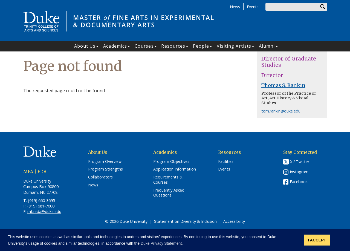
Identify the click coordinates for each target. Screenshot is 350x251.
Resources (173, 46)
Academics (115, 46)
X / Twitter (299, 161)
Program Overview (105, 161)
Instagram (299, 171)
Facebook (299, 181)
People (201, 46)
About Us (85, 46)
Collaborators (100, 177)
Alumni (267, 46)
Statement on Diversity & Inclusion (185, 221)
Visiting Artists (234, 46)
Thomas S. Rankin (283, 85)
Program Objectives (171, 161)
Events (253, 6)
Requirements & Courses (168, 180)
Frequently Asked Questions (168, 193)
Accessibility (234, 221)
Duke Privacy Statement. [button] (162, 243)
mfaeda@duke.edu (44, 211)
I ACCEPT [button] (317, 240)
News (235, 6)
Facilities (225, 161)
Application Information (174, 169)
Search (323, 7)
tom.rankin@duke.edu (280, 111)
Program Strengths (105, 169)
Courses (144, 46)
